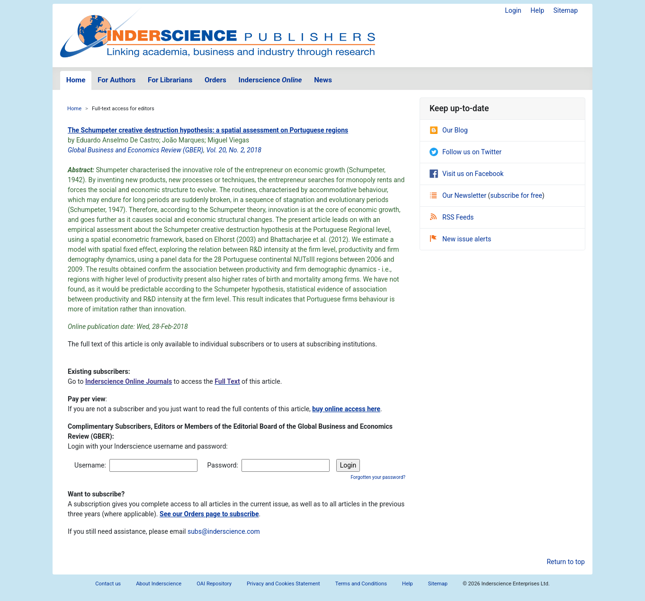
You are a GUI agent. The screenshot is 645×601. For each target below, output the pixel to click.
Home (76, 80)
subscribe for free (516, 195)
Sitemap (566, 10)
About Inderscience (158, 584)
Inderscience (270, 80)
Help (537, 10)
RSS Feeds (452, 217)
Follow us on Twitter (466, 152)
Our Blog (449, 130)
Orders (215, 80)
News (323, 80)
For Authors (116, 80)
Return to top (565, 562)
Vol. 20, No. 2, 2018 (233, 150)
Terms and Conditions (361, 584)
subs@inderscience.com (224, 531)
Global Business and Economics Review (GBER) (135, 150)
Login (513, 10)
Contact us (108, 584)
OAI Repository (214, 584)
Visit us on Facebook (466, 173)
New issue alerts (460, 239)
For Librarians (170, 80)
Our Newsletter (459, 195)
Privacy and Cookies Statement (283, 584)
